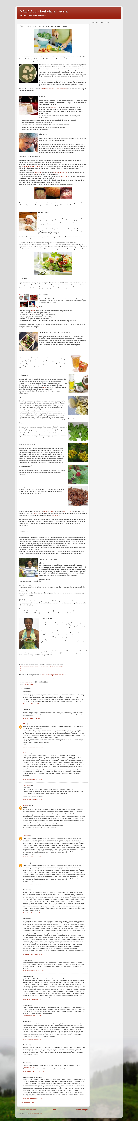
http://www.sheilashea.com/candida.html (54, 89)
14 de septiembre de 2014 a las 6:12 (33, 970)
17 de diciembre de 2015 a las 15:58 (33, 1071)
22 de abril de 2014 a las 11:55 (32, 884)
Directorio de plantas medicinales (30, 669)
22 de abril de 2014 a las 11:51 (32, 857)
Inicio (55, 1110)
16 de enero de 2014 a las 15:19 (32, 799)
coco (44, 387)
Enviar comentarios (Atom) (34, 1113)
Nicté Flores (26, 785)
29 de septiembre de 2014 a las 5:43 (33, 999)
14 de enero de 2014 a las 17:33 (32, 779)
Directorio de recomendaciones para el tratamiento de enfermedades (41, 667)
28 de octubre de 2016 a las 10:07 (33, 1098)
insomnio (56, 172)
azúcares (53, 107)
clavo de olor (67, 511)
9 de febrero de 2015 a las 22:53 (32, 1015)
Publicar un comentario (27, 1102)
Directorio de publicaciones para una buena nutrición (36, 671)
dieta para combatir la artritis (31, 166)
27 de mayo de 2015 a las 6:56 (32, 1039)
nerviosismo (63, 172)
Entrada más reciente (27, 1110)
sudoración (63, 176)
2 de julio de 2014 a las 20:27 (31, 913)
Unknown (26, 805)
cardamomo (55, 515)
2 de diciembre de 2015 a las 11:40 (33, 1057)
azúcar (33, 311)
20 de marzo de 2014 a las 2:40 (32, 830)
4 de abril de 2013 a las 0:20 (31, 704)
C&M (24, 724)
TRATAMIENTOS (28, 684)
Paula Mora (26, 753)
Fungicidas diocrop (28, 1067)
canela (45, 511)
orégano (32, 433)
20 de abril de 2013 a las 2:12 (31, 718)
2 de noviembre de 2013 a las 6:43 (33, 747)
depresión (38, 172)
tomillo (52, 511)
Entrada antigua (81, 1110)
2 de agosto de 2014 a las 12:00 (32, 954)
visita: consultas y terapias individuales (54, 675)
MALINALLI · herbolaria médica (44, 11)
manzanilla (36, 513)
